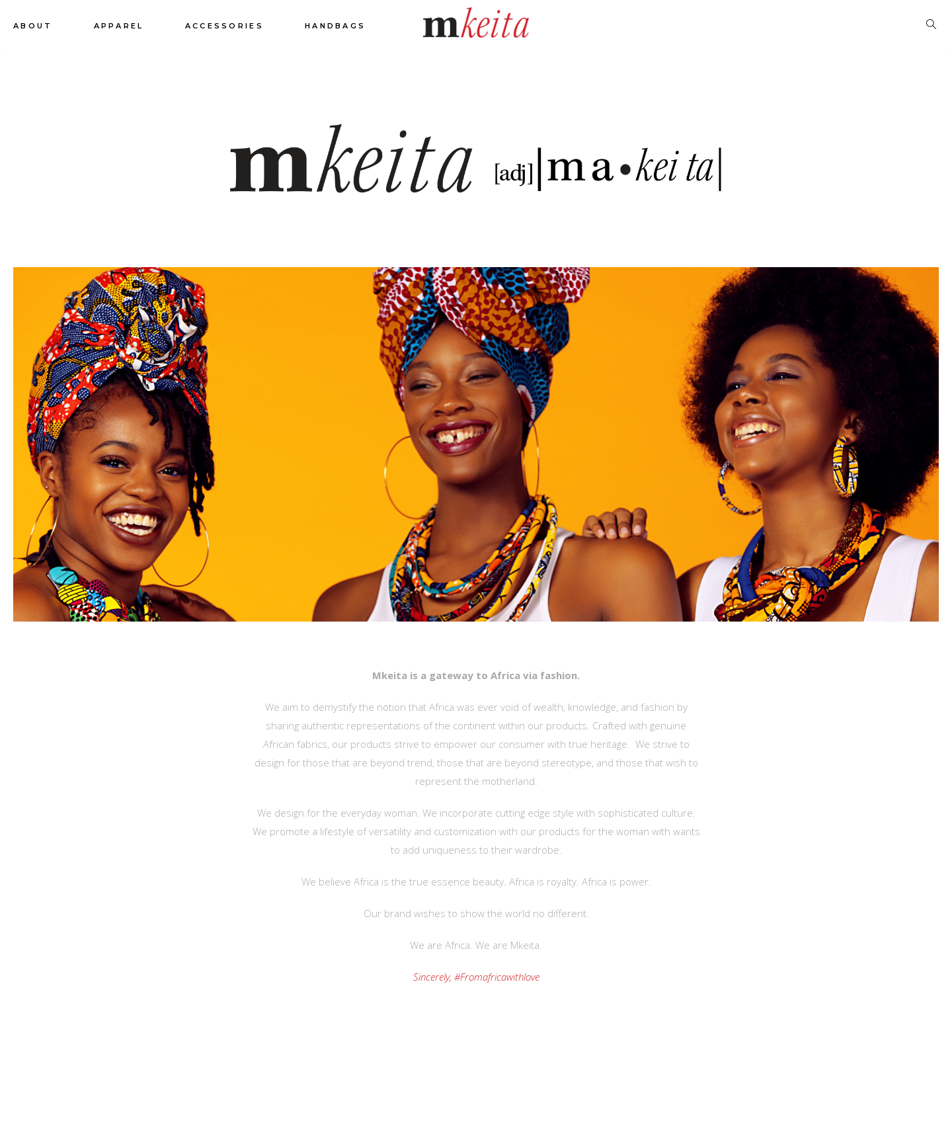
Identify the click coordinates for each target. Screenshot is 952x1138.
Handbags (335, 25)
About (33, 25)
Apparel (119, 25)
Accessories (224, 25)
